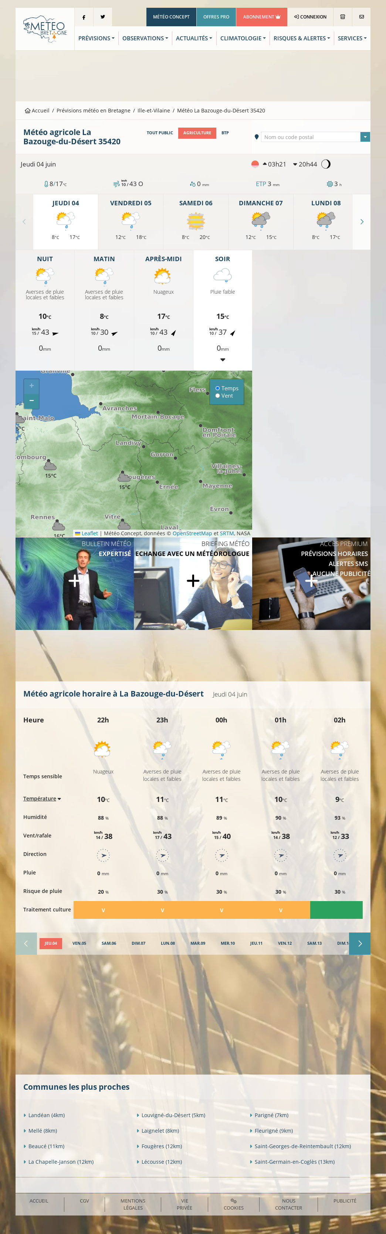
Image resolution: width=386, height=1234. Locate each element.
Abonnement (262, 17)
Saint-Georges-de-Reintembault (300, 1146)
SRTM (227, 533)
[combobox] (315, 137)
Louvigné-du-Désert (170, 1115)
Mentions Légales (133, 1204)
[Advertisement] (193, 75)
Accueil (37, 110)
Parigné (269, 1115)
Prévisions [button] (94, 38)
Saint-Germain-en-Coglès (292, 1161)
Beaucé (43, 1146)
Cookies (234, 1204)
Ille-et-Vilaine (154, 110)
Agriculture (197, 132)
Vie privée (184, 1204)
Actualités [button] (192, 38)
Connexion (310, 17)
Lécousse (159, 1161)
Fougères (159, 1146)
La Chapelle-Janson (58, 1161)
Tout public (160, 132)
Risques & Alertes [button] (300, 38)
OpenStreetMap (192, 533)
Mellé (40, 1130)
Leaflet (86, 533)
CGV (84, 1200)
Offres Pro (216, 17)
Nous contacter (288, 1204)
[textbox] (315, 137)
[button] (50, 468)
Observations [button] (143, 38)
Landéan (44, 1115)
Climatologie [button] (240, 38)
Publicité (344, 1200)
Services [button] (350, 38)
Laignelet (157, 1130)
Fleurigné (271, 1130)
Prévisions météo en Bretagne (94, 110)
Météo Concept (171, 17)
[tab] (51, 943)
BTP (225, 132)
